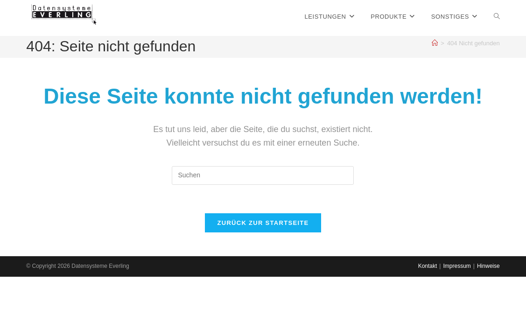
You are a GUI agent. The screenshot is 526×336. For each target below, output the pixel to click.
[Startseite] (435, 43)
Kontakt (427, 325)
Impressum (456, 325)
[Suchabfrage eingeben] (263, 175)
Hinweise (488, 325)
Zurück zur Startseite (263, 222)
